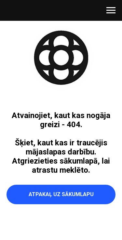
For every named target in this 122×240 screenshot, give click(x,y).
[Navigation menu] (110, 10)
